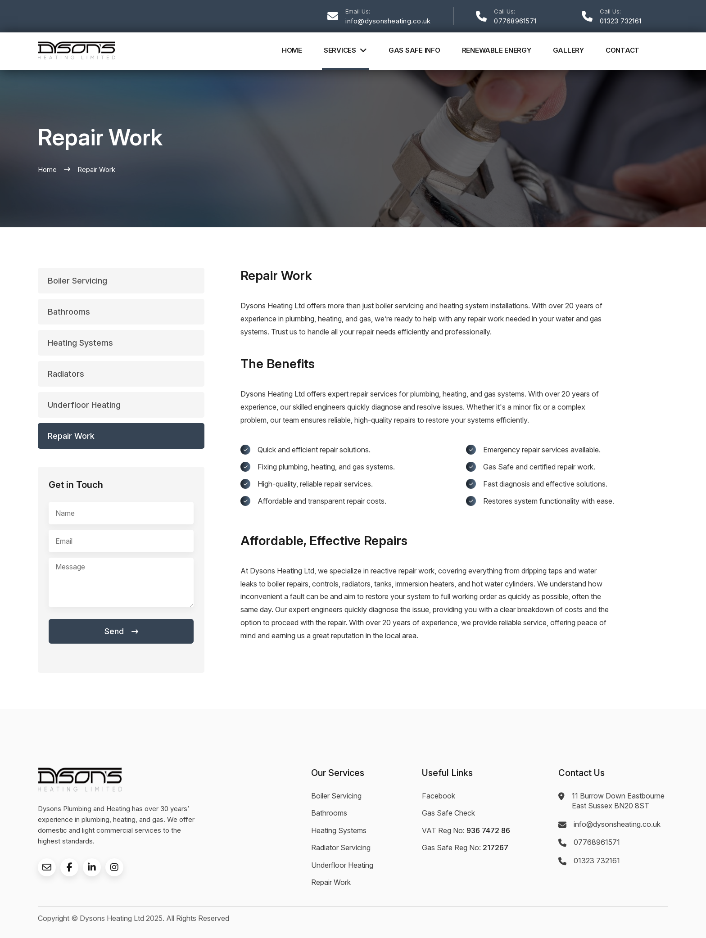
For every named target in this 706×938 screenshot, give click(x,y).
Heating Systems (339, 830)
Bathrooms (329, 812)
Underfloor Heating (342, 865)
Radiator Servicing (341, 847)
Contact (622, 50)
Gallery (568, 50)
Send (121, 631)
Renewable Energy (496, 50)
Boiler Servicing (336, 795)
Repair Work (331, 882)
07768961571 (515, 21)
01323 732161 (620, 21)
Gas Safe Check (448, 812)
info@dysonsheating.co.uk (387, 21)
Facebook (438, 795)
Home (292, 50)
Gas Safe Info (414, 50)
